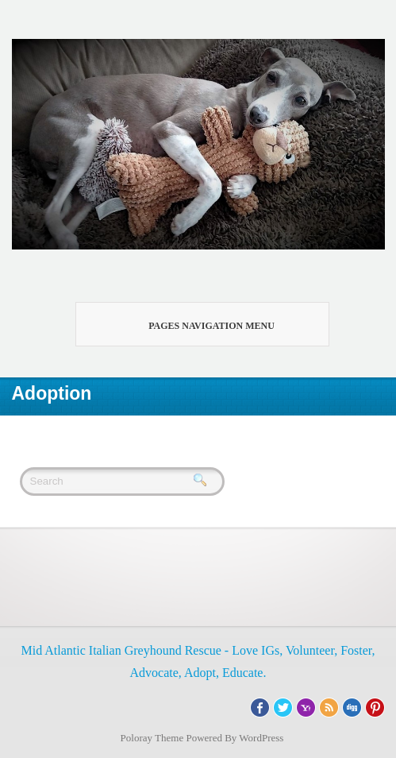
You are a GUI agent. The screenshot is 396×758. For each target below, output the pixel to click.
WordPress (261, 738)
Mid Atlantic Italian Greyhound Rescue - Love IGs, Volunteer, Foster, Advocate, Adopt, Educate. (198, 661)
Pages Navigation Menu (193, 324)
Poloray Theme (152, 738)
